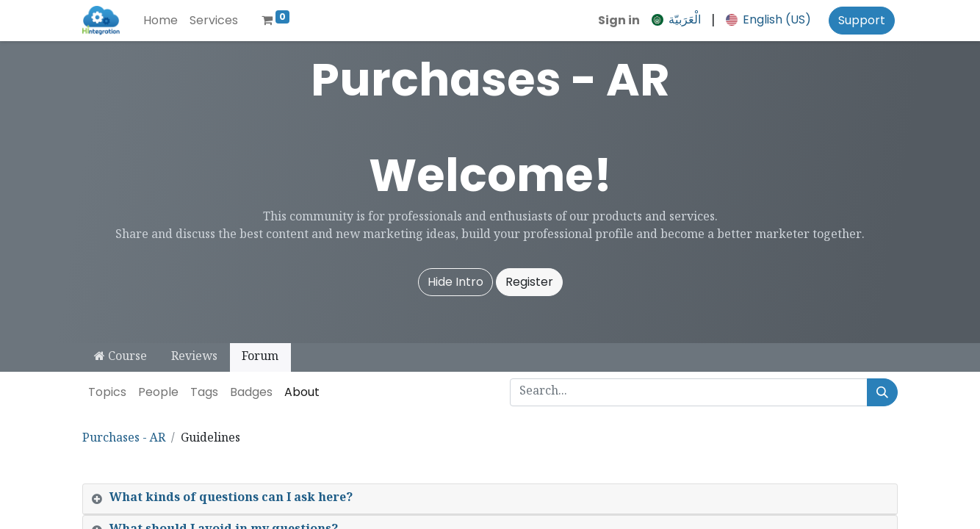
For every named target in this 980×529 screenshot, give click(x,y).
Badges (251, 392)
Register (529, 281)
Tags (204, 392)
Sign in (619, 20)
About (302, 392)
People (158, 392)
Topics (107, 392)
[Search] (882, 392)
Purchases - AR (123, 439)
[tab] (490, 499)
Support (861, 20)
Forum (260, 357)
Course (120, 357)
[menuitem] (160, 20)
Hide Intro (455, 281)
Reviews (194, 357)
